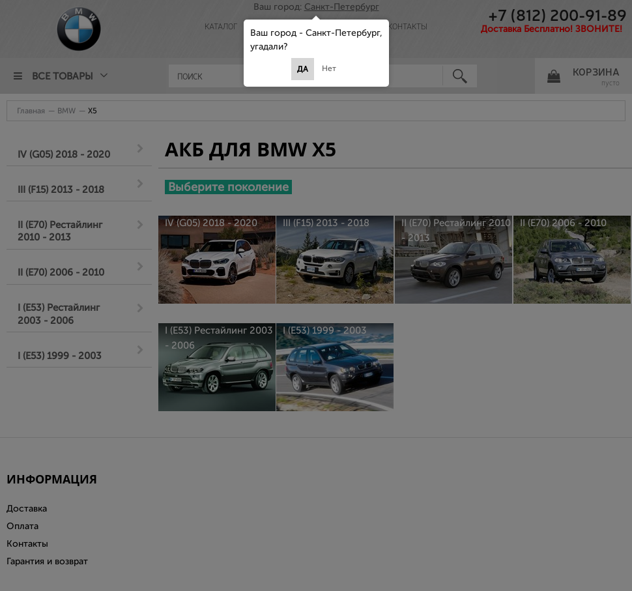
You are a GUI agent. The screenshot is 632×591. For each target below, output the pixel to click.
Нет (329, 68)
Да (302, 69)
